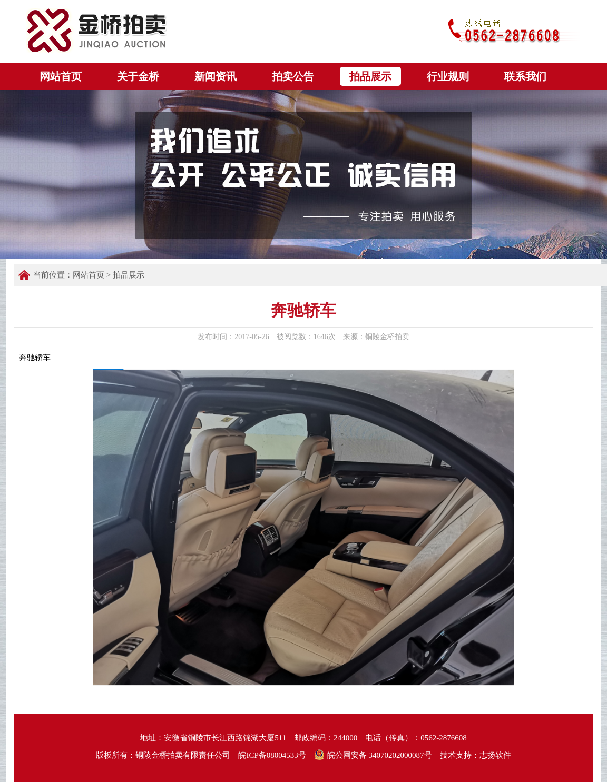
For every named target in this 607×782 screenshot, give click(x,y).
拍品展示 (128, 275)
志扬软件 (495, 755)
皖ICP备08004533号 (272, 755)
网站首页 (88, 275)
